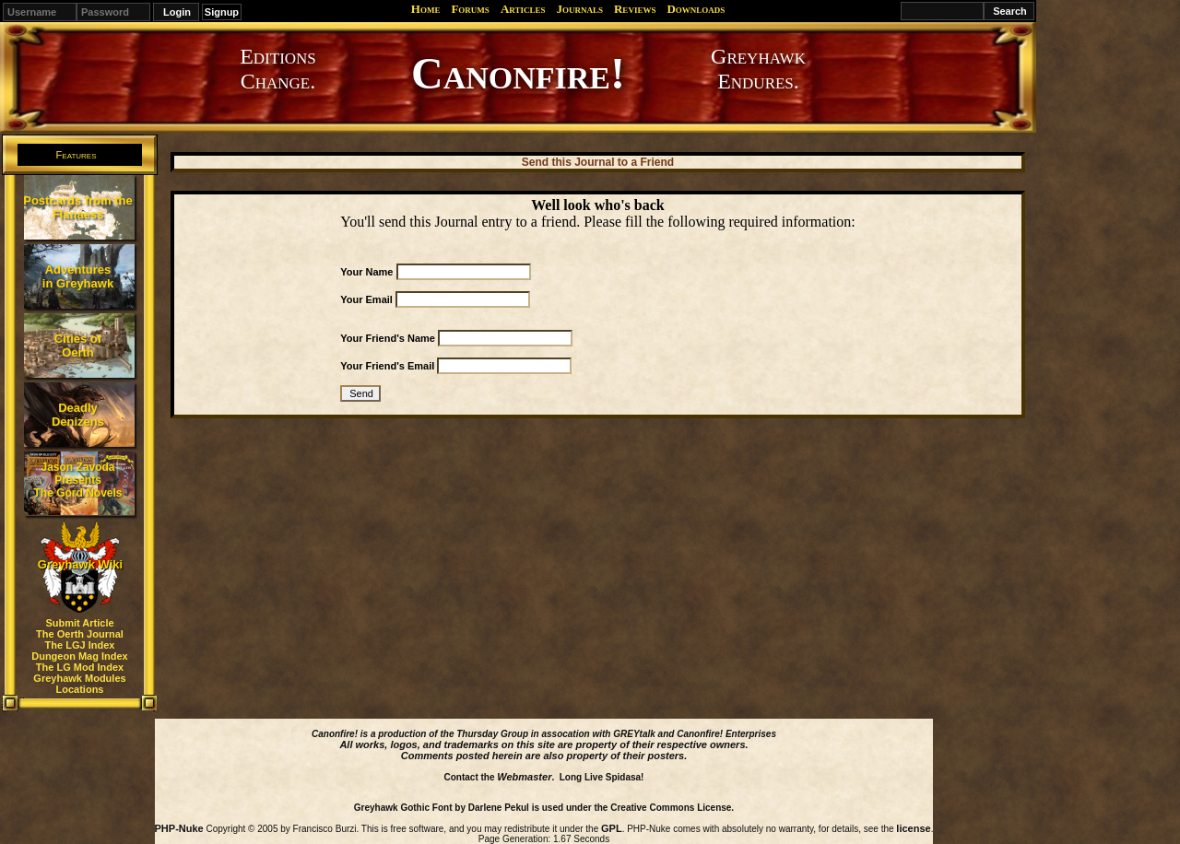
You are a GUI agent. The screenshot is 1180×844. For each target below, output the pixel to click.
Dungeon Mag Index (79, 656)
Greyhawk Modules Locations (79, 684)
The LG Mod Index (80, 667)
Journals (579, 9)
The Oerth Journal (80, 633)
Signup (222, 12)
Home (426, 9)
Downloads (696, 9)
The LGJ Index (80, 645)
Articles (523, 9)
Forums (470, 9)
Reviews (634, 9)
